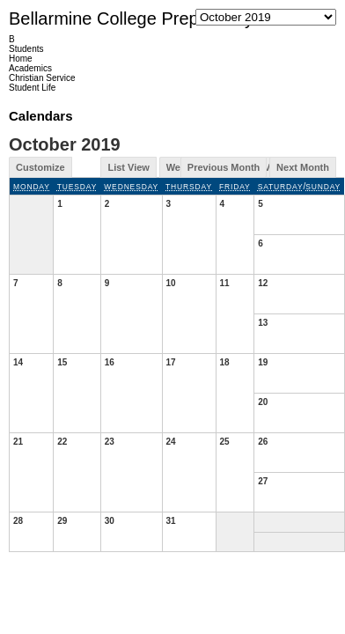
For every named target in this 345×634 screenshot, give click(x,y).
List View (128, 167)
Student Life (32, 87)
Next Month (302, 167)
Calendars (41, 115)
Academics (30, 68)
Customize (40, 167)
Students (26, 49)
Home (21, 58)
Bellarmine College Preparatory (131, 18)
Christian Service (42, 78)
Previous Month (224, 167)
